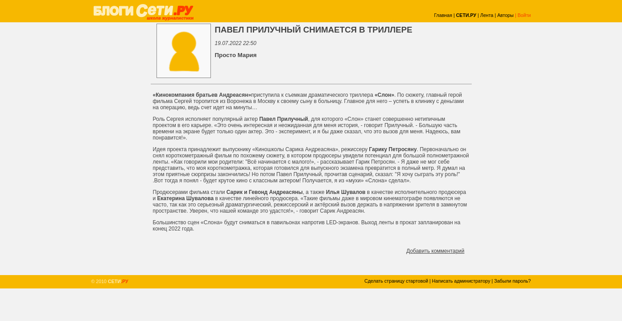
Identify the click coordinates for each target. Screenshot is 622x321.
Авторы (505, 15)
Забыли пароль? (512, 281)
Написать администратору (461, 281)
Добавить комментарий (435, 251)
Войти (524, 15)
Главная (443, 15)
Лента (487, 15)
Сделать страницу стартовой (396, 281)
